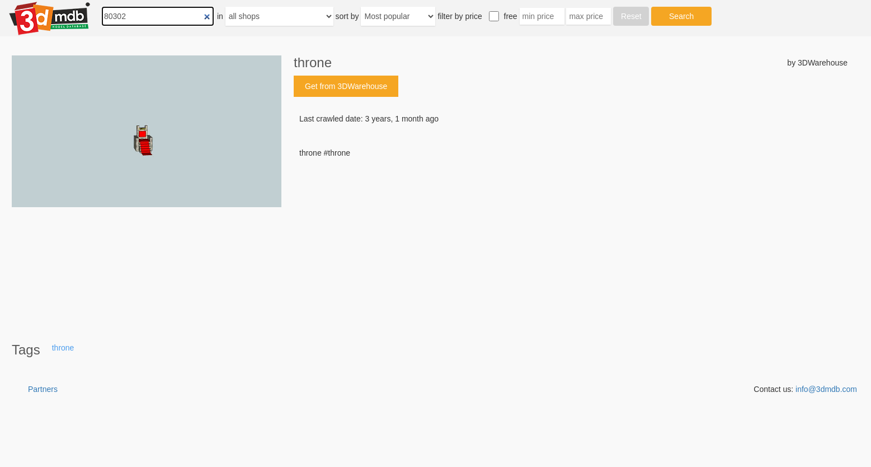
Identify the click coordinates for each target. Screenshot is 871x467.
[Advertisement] (570, 243)
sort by (347, 16)
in (220, 16)
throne (63, 347)
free (510, 16)
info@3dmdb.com (826, 389)
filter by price (459, 16)
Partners (43, 389)
